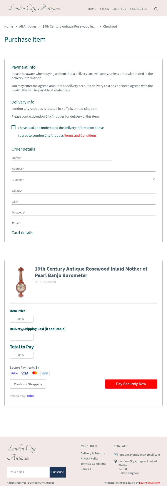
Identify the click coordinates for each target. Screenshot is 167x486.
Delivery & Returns (93, 453)
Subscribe (57, 472)
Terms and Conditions (80, 135)
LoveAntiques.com (149, 482)
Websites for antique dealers (119, 482)
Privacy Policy (90, 458)
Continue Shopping (28, 384)
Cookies (86, 469)
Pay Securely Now (131, 384)
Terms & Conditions (93, 464)
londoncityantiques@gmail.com (139, 454)
